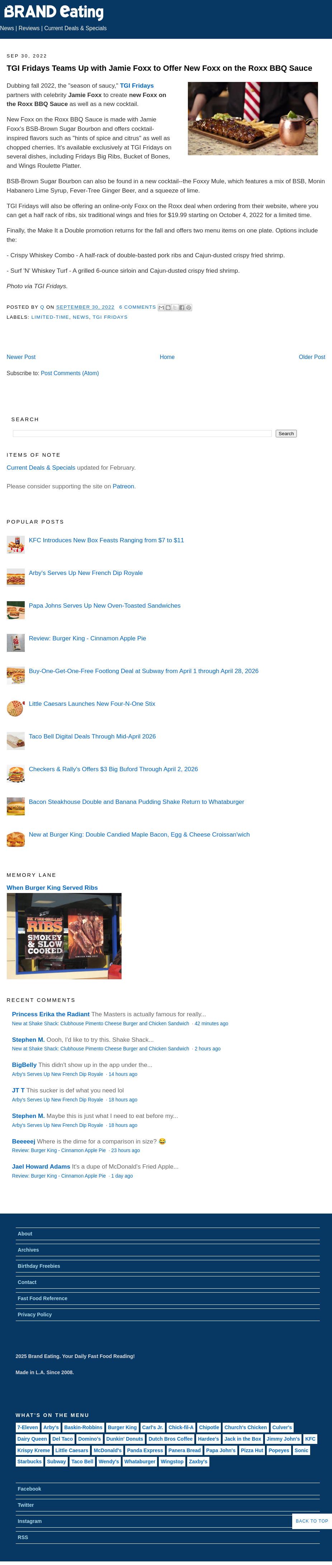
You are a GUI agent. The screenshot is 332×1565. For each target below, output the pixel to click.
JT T (18, 1090)
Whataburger (139, 1461)
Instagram (30, 1521)
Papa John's (221, 1450)
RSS (23, 1537)
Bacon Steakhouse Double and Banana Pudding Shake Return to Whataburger (136, 801)
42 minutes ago (211, 1023)
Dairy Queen (32, 1439)
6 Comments (137, 307)
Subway (56, 1461)
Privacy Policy (35, 1314)
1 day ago (122, 1176)
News (7, 28)
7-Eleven (28, 1427)
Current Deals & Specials (75, 28)
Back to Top (312, 1521)
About (25, 1234)
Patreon (123, 486)
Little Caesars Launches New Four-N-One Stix (92, 703)
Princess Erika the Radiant (51, 1014)
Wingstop (172, 1461)
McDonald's (108, 1450)
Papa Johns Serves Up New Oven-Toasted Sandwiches (104, 605)
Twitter (26, 1505)
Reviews (29, 28)
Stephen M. (28, 1039)
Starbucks (30, 1461)
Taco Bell (82, 1461)
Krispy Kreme (34, 1450)
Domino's (89, 1439)
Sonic (301, 1450)
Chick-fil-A (181, 1427)
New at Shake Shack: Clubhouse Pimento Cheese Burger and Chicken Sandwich (101, 1023)
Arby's (51, 1427)
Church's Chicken (245, 1427)
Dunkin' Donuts (124, 1439)
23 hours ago (125, 1150)
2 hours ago (207, 1048)
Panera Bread (185, 1450)
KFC (310, 1439)
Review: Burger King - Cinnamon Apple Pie (87, 638)
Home (167, 357)
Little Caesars (72, 1450)
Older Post (312, 357)
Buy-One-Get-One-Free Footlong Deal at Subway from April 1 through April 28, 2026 (144, 671)
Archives (28, 1250)
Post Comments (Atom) (70, 373)
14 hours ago (123, 1074)
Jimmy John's (283, 1439)
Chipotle (209, 1427)
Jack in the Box (242, 1439)
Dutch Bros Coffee (170, 1439)
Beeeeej (23, 1141)
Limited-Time (50, 317)
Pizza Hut (252, 1450)
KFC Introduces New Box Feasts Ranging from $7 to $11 (106, 540)
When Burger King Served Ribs (52, 887)
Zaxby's (198, 1461)
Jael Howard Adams (41, 1166)
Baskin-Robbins (83, 1427)
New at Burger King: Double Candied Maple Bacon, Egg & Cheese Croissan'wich (139, 834)
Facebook (29, 1489)
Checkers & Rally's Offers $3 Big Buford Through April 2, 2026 (113, 769)
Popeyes (279, 1450)
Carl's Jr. (152, 1427)
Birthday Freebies (39, 1266)
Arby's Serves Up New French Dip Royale (86, 572)
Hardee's (208, 1439)
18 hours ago (123, 1100)
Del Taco (62, 1439)
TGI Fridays (137, 85)
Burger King (122, 1427)
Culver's (282, 1427)
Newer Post (21, 357)
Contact (27, 1282)
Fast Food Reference (42, 1298)
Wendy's (109, 1461)
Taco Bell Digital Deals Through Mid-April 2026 (92, 736)
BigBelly (24, 1064)
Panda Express (145, 1450)
